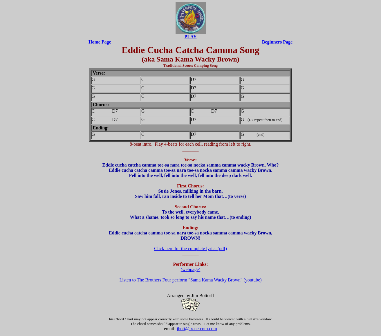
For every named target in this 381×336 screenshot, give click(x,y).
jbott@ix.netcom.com (197, 328)
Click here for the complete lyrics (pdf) (190, 248)
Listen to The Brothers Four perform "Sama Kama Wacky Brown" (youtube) (190, 279)
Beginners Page (277, 41)
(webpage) (191, 269)
